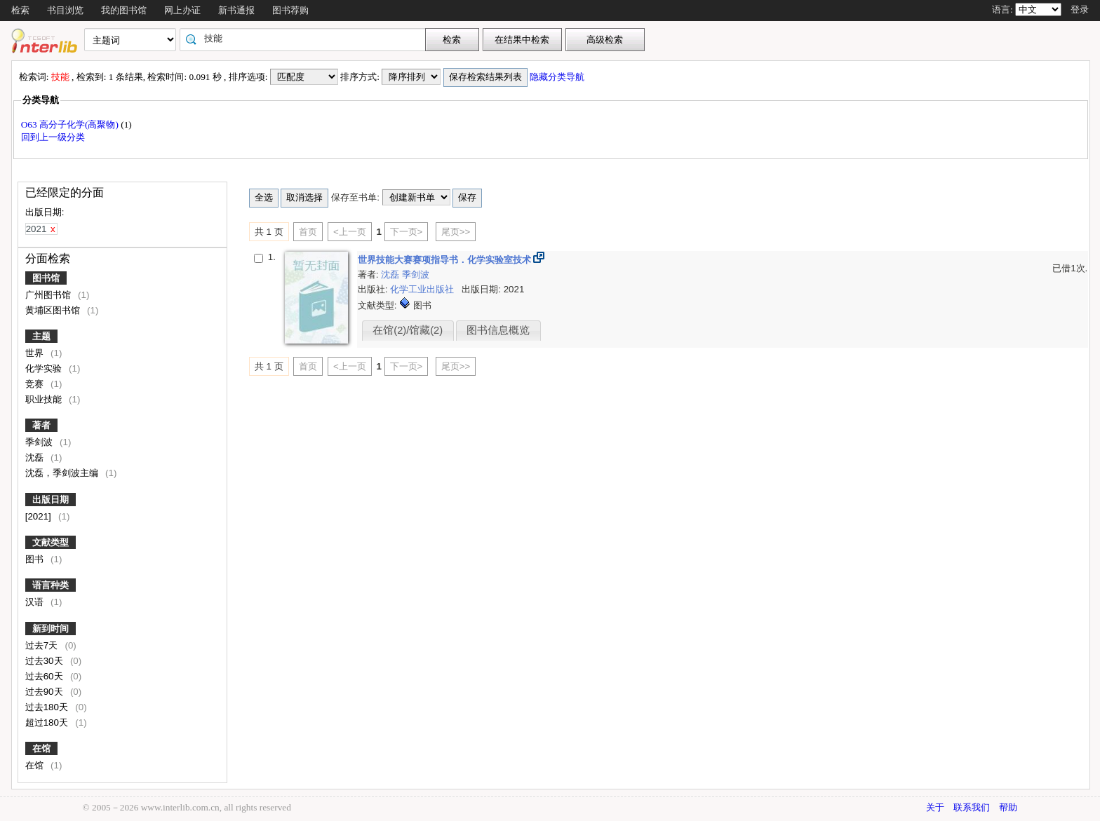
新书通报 (236, 10)
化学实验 (45, 368)
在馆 (41, 748)
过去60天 (45, 676)
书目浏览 (65, 10)
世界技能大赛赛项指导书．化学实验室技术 (446, 260)
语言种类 (50, 585)
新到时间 (50, 628)
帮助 (1008, 807)
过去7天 (42, 645)
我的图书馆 (124, 10)
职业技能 (45, 399)
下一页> (406, 231)
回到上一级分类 (53, 137)
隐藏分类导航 (558, 77)
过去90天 (45, 691)
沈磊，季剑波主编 (63, 473)
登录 (1080, 9)
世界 (35, 353)
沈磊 (35, 457)
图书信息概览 (498, 330)
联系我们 (971, 807)
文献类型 (50, 542)
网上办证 (182, 10)
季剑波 (40, 442)
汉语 (35, 602)
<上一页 (349, 231)
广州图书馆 (49, 295)
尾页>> (456, 231)
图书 (35, 559)
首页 (308, 231)
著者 (41, 425)
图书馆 (46, 278)
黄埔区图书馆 (54, 310)
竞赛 (35, 384)
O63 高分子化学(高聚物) (71, 124)
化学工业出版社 (423, 289)
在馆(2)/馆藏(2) (408, 330)
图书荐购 (290, 10)
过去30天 (45, 661)
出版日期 (50, 499)
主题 (41, 336)
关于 (935, 807)
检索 (20, 10)
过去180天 (48, 707)
